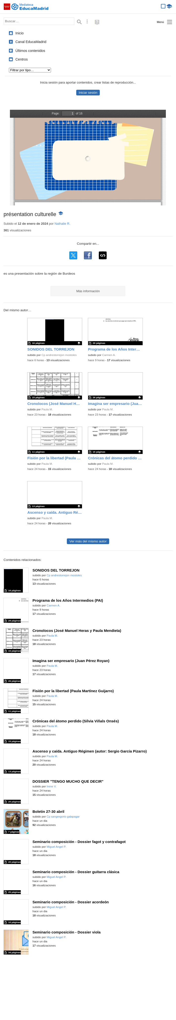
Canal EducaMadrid (30, 42)
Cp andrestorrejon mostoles (59, 355)
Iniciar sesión (88, 92)
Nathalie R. (62, 223)
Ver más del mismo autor (87, 541)
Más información (88, 291)
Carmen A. (109, 355)
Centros (21, 59)
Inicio (19, 33)
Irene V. (51, 786)
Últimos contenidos (30, 51)
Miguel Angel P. (56, 846)
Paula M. (47, 409)
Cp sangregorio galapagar (63, 816)
